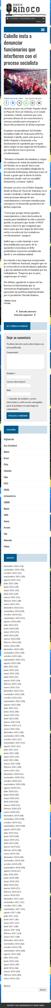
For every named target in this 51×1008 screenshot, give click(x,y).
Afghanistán (9, 439)
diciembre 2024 (11, 607)
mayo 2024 (9, 631)
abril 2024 (9, 635)
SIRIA (6, 515)
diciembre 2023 (11, 649)
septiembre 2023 (12, 659)
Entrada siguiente (25, 314)
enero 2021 (9, 770)
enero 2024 (9, 645)
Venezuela (8, 540)
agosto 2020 (10, 787)
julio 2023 (8, 666)
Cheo (20, 98)
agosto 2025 (10, 579)
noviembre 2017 (12, 902)
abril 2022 (9, 718)
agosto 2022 (10, 704)
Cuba (6, 477)
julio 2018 (8, 874)
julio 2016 (8, 957)
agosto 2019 (10, 829)
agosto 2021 (10, 746)
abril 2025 (9, 593)
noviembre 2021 (12, 735)
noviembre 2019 (12, 818)
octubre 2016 (10, 947)
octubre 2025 (10, 572)
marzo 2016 (10, 971)
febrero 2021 (10, 766)
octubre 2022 (10, 697)
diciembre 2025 (11, 566)
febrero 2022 (10, 725)
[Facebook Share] (6, 103)
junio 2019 (9, 836)
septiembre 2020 (12, 784)
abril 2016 (9, 967)
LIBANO (7, 502)
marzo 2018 (10, 888)
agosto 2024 (10, 621)
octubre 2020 (10, 780)
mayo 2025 (9, 590)
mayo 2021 (9, 756)
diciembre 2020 (11, 773)
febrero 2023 (10, 683)
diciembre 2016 (11, 940)
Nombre (11, 373)
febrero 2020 (10, 808)
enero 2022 (9, 728)
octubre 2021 (10, 739)
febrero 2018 (10, 891)
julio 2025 (8, 583)
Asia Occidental (10, 445)
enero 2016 (9, 978)
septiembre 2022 (12, 701)
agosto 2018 (10, 870)
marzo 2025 (10, 597)
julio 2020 (8, 791)
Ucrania (7, 527)
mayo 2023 (9, 673)
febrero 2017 (10, 933)
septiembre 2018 (12, 867)
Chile (6, 464)
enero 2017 (9, 936)
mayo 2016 (9, 964)
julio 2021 (8, 749)
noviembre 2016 (12, 943)
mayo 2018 (9, 881)
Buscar (7, 985)
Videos (6, 546)
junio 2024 (9, 628)
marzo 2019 (10, 846)
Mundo (6, 508)
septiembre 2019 (12, 825)
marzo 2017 (10, 929)
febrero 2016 (10, 974)
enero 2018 (9, 895)
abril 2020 (9, 801)
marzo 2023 (10, 680)
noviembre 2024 (12, 611)
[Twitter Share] (19, 103)
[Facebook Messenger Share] (13, 103)
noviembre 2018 (12, 860)
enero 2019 (9, 853)
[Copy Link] (32, 103)
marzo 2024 (10, 638)
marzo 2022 (10, 722)
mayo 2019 (9, 839)
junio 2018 (9, 877)
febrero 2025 (10, 600)
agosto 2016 (10, 954)
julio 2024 (8, 624)
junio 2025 (9, 586)
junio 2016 (9, 961)
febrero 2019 (10, 850)
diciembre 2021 (11, 732)
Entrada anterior (26, 311)
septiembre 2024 (12, 618)
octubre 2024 (10, 614)
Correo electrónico (16, 381)
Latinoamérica (10, 496)
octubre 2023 (10, 656)
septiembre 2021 (12, 742)
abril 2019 (9, 843)
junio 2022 (9, 711)
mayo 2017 (9, 922)
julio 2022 (8, 708)
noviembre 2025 (12, 569)
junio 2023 (9, 670)
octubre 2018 (10, 863)
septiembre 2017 (12, 909)
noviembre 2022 (12, 694)
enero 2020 (9, 812)
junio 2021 (9, 753)
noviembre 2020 (12, 777)
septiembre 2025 (12, 576)
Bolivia (6, 451)
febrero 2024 (10, 642)
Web (9, 390)
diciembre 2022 (11, 690)
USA (5, 533)
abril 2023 (9, 676)
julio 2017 (8, 915)
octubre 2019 (10, 822)
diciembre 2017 (11, 898)
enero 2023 (9, 687)
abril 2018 (9, 884)
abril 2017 (9, 926)
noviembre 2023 (12, 652)
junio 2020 (9, 794)
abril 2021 (9, 760)
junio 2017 (9, 919)
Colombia (7, 470)
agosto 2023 (10, 663)
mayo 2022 (9, 714)
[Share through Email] (39, 103)
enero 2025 (9, 604)
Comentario (12, 352)
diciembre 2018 (11, 857)
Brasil (6, 458)
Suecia (6, 521)
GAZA (6, 483)
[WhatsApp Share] (26, 103)
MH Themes (40, 1005)
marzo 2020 (10, 805)
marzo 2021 (10, 763)
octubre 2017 (10, 905)
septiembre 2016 (12, 950)
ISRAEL (6, 489)
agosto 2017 (10, 912)
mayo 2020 (9, 798)
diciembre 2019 (11, 815)
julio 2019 (8, 832)
